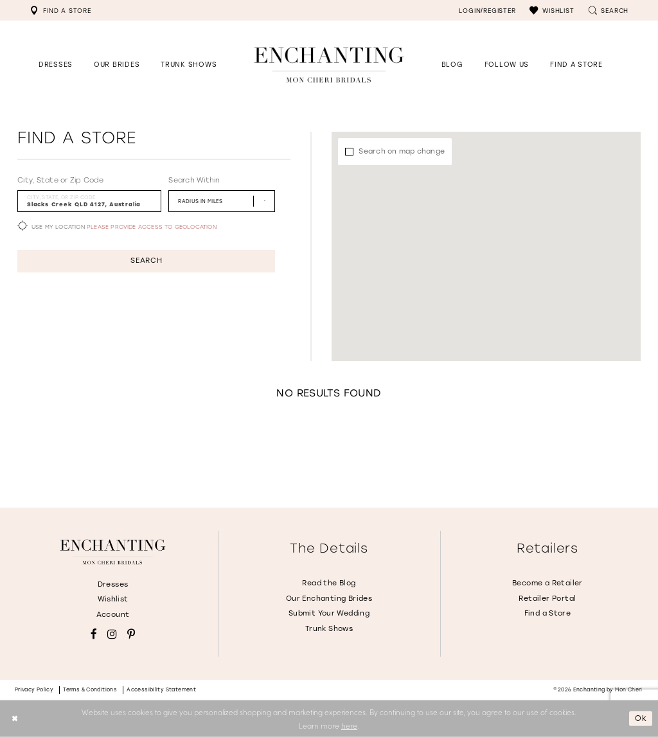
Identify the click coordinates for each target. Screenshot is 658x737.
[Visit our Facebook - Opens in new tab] (94, 634)
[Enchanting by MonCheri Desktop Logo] (329, 64)
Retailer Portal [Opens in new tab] (547, 598)
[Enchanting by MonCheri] (112, 552)
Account (113, 614)
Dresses (113, 584)
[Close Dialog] (14, 718)
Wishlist (113, 599)
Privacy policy (34, 690)
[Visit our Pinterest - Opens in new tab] (131, 634)
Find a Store (547, 613)
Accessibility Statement (161, 690)
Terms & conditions (90, 690)
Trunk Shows (329, 629)
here (349, 725)
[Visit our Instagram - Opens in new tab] (112, 634)
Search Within (194, 180)
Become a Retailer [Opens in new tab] (547, 583)
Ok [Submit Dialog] (641, 718)
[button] (551, 10)
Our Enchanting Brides (329, 598)
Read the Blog (328, 583)
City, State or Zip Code (60, 180)
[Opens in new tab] (506, 64)
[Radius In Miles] (221, 200)
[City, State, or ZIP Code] (89, 200)
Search (146, 261)
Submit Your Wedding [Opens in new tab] (329, 613)
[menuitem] (60, 10)
